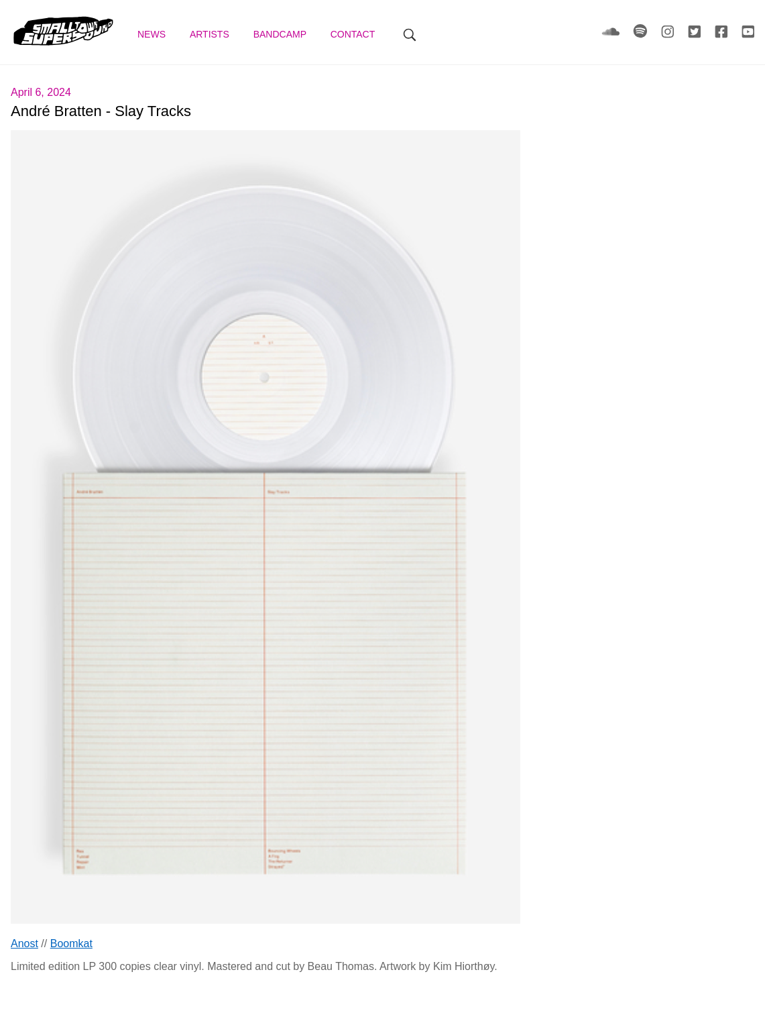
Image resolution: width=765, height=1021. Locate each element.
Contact (354, 34)
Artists (211, 34)
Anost (24, 943)
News (152, 34)
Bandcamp (281, 34)
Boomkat (71, 943)
